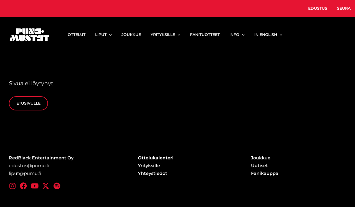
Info (237, 35)
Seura (344, 8)
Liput (103, 35)
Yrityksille (165, 35)
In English (268, 35)
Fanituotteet (205, 34)
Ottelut (76, 34)
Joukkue (131, 34)
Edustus (317, 8)
